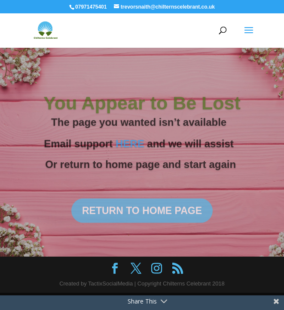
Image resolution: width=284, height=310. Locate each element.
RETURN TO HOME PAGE (142, 215)
